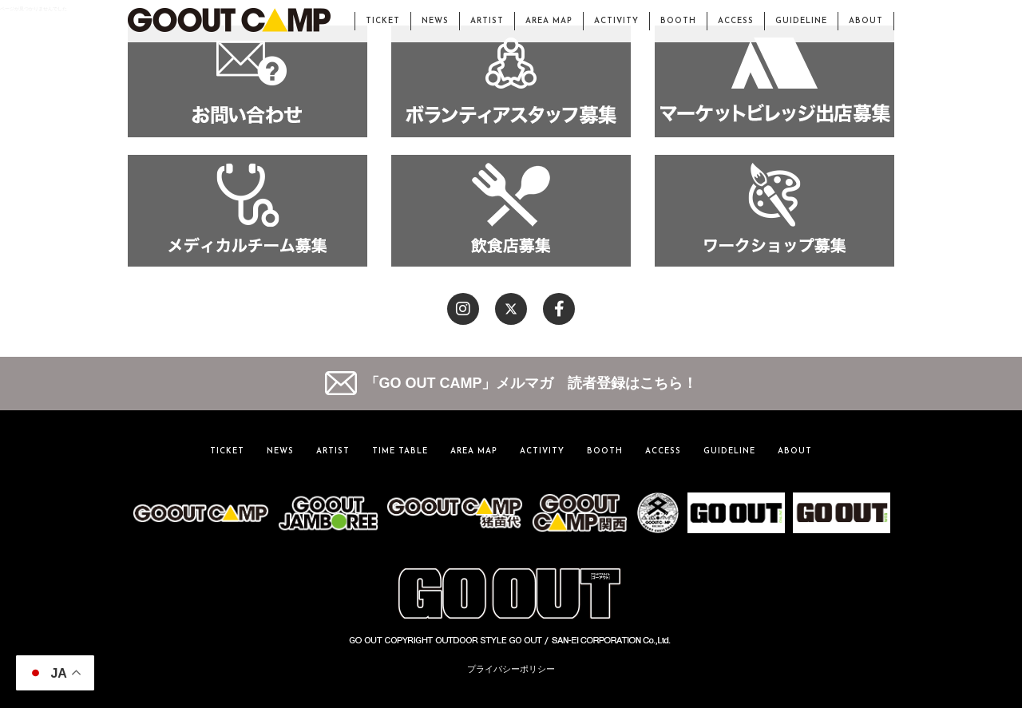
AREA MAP (548, 21)
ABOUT (866, 21)
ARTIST (487, 21)
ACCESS (736, 21)
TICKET (383, 21)
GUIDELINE (801, 21)
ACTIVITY (616, 21)
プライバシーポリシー (511, 669)
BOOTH (678, 21)
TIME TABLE (400, 451)
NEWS (435, 21)
